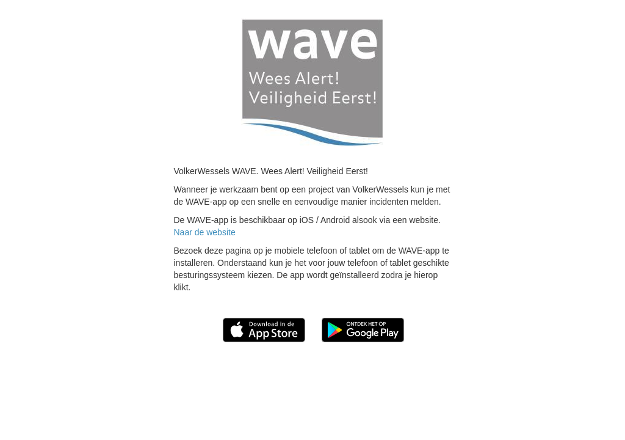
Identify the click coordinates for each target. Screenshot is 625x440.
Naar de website (205, 232)
